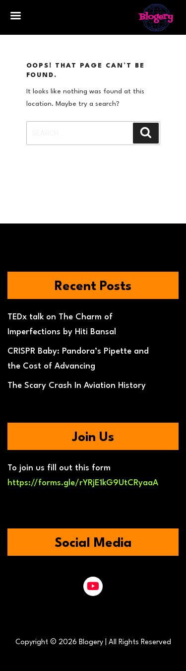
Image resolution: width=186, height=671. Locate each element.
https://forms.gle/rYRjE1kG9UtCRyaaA (82, 483)
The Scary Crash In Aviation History (76, 385)
